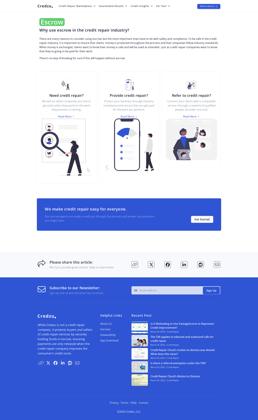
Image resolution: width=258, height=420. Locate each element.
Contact (143, 402)
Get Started (202, 219)
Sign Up (211, 290)
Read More (66, 116)
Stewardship (108, 335)
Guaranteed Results (111, 6)
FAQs (133, 402)
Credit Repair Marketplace (75, 6)
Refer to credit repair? (191, 95)
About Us (106, 323)
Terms (125, 402)
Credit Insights (140, 6)
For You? (161, 6)
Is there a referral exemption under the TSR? (178, 363)
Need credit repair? (66, 95)
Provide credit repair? (129, 95)
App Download (109, 340)
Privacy (114, 402)
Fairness (105, 329)
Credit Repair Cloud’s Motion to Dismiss (175, 376)
